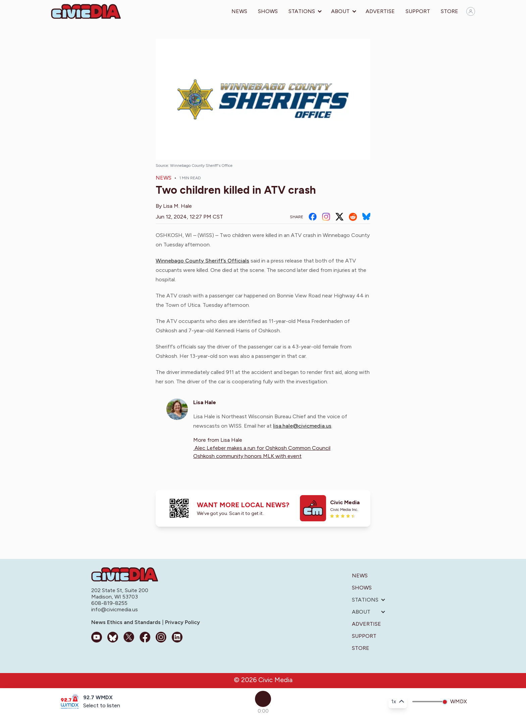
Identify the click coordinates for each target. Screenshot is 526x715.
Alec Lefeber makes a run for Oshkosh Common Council (261, 448)
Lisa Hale (204, 402)
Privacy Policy (182, 622)
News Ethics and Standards (126, 622)
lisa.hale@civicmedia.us (302, 426)
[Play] (263, 699)
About (340, 11)
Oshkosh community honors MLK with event (247, 456)
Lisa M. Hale (177, 206)
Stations (301, 11)
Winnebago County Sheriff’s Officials (202, 260)
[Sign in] (470, 11)
